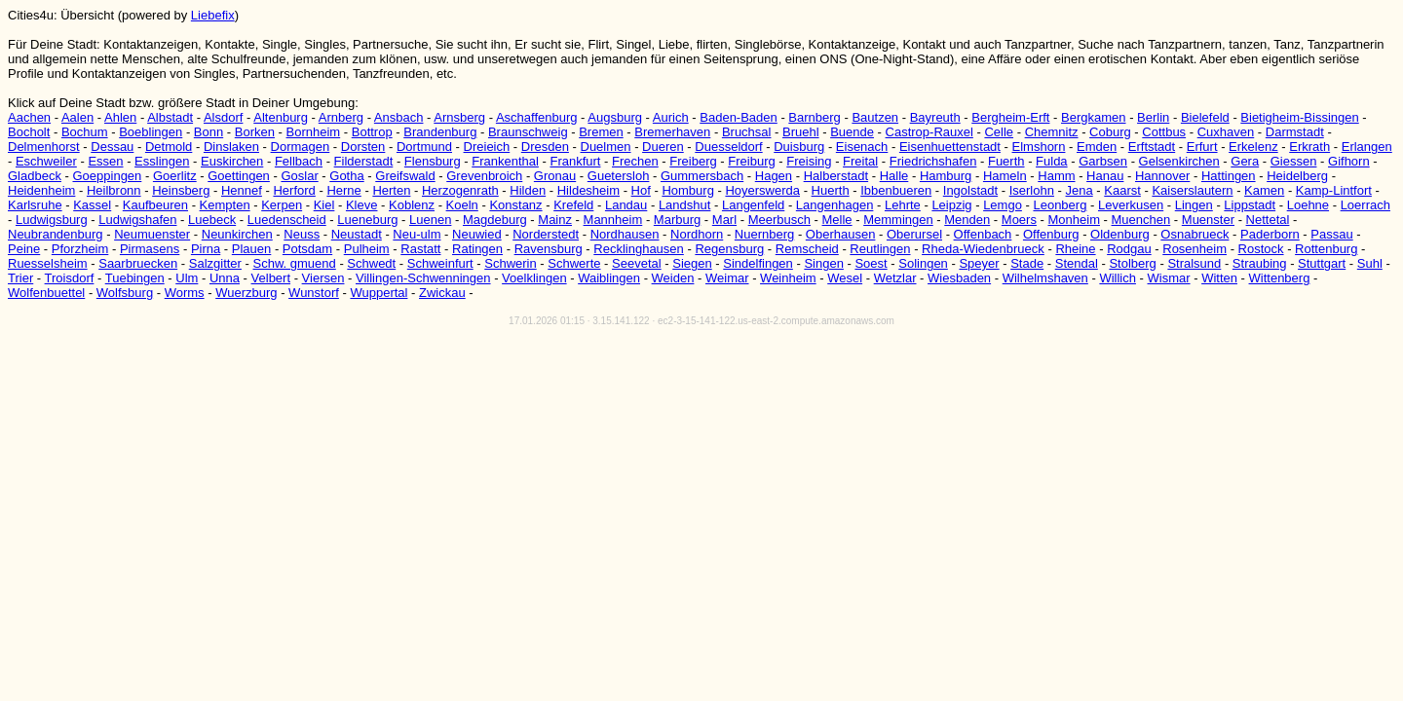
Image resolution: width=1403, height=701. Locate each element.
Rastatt (420, 248)
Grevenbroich (484, 175)
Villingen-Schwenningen (423, 278)
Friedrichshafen (933, 161)
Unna (224, 278)
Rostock (1261, 248)
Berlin (1153, 117)
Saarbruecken (137, 263)
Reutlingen (880, 248)
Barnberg (814, 117)
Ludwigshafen (137, 219)
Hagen (773, 175)
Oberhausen (841, 234)
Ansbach (399, 117)
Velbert (270, 278)
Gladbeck (34, 175)
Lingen (1194, 205)
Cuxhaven (1226, 132)
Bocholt (29, 132)
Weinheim (788, 278)
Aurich (671, 117)
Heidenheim (41, 190)
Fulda (1052, 161)
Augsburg (615, 117)
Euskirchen (232, 161)
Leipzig (951, 205)
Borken (255, 132)
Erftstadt (1151, 146)
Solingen (923, 263)
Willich (1117, 278)
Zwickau (442, 292)
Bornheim (313, 132)
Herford (294, 190)
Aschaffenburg (537, 117)
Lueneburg (367, 219)
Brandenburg (439, 132)
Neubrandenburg (55, 234)
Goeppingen (106, 175)
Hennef (241, 190)
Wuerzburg (246, 292)
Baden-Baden (738, 117)
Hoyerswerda (762, 190)
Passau (1331, 234)
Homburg (687, 190)
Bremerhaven (672, 132)
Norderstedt (545, 234)
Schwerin (510, 263)
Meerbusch (779, 219)
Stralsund (1194, 263)
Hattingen (1228, 175)
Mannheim (613, 219)
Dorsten (363, 146)
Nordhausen (625, 234)
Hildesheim (588, 190)
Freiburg (751, 161)
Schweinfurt (440, 263)
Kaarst (1122, 190)
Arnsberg (459, 117)
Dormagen (300, 146)
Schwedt (371, 263)
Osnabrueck (1194, 234)
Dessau (112, 146)
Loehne (1308, 205)
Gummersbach (702, 175)
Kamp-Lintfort (1334, 190)
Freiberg (692, 161)
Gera (1245, 161)
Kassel (92, 205)
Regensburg (729, 248)
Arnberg (341, 117)
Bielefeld (1205, 117)
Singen (823, 263)
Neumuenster (152, 234)
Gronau (555, 175)
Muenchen (1141, 219)
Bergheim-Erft (1010, 117)
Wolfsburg (124, 292)
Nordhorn (696, 234)
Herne (343, 190)
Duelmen (606, 146)
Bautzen (875, 117)
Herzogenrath (460, 190)
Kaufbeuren (155, 205)
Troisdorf (70, 278)
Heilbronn (114, 190)
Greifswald (405, 175)
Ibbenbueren (895, 190)
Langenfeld (753, 205)
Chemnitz (1052, 132)
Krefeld (573, 205)
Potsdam (307, 248)
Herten (391, 190)
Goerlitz (175, 175)
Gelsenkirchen (1179, 161)
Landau (626, 205)
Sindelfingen (758, 263)
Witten (1219, 278)
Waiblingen (609, 278)
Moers (1019, 219)
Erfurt (1202, 146)
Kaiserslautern (1192, 190)
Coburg (1110, 132)
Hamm (1056, 175)
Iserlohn (1031, 190)
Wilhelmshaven (1045, 278)
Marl (724, 219)
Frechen (635, 161)
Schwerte (574, 263)
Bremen (601, 132)
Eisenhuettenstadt (950, 146)
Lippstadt (1249, 205)
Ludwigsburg (52, 219)
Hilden (528, 190)
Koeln (462, 205)
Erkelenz (1253, 146)
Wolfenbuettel (46, 292)
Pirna (205, 248)
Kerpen (281, 205)
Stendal (1076, 263)
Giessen (1293, 161)
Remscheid (807, 248)
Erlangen (1367, 146)
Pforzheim (80, 248)
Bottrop (372, 132)
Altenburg (280, 117)
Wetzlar (895, 278)
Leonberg (1059, 205)
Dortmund (424, 146)
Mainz (555, 219)
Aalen (77, 117)
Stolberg (1132, 263)
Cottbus (1164, 132)
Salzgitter (215, 263)
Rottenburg (1326, 248)
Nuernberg (764, 234)
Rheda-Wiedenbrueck (983, 248)
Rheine (1075, 248)
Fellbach (298, 161)
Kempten (225, 205)
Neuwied (477, 234)
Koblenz (412, 205)
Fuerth (1006, 161)
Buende (852, 132)
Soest (870, 263)
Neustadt (356, 234)
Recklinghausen (638, 248)
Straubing (1259, 263)
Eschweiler (46, 161)
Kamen (1264, 190)
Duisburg (799, 146)
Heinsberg (180, 190)
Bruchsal (747, 132)
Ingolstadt (970, 190)
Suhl (1370, 263)
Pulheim (367, 248)
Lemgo (1002, 205)
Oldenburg (1120, 234)
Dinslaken (231, 146)
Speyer (979, 263)
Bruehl (800, 132)
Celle (998, 132)
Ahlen (120, 117)
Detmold (168, 146)
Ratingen (477, 248)
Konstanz (515, 205)
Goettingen (239, 175)
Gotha (346, 175)
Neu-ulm (416, 234)
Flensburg (432, 161)
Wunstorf (313, 292)
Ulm (186, 278)
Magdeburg (495, 219)
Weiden (673, 278)
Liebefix (213, 15)
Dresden (545, 146)
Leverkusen (1130, 205)
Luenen (430, 219)
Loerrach (1365, 205)
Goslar (299, 175)
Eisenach (862, 146)
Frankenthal (505, 161)
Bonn (208, 132)
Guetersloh (619, 175)
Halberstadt (836, 175)
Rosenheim (1194, 248)
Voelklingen (534, 278)
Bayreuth (935, 117)
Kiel (324, 205)
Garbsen (1103, 161)
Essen (105, 161)
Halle (894, 175)
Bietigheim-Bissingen (1299, 117)
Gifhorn (1349, 161)
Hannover (1162, 175)
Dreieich (487, 146)
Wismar (1169, 278)
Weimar (727, 278)
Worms (185, 292)
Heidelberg (1297, 175)
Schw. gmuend (294, 263)
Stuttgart (1322, 263)
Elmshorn (1039, 146)
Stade (1026, 263)
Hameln (1005, 175)
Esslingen (161, 161)
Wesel (844, 278)
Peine (24, 248)
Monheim (1074, 219)
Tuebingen (135, 278)
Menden (967, 219)
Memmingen (898, 219)
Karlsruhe (35, 205)
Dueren (663, 146)
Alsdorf (223, 117)
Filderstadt (364, 161)
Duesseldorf (728, 146)
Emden (1097, 146)
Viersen (323, 278)
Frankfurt (575, 161)
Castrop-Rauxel (929, 132)
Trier (20, 278)
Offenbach (983, 234)
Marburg (677, 219)
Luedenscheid (286, 219)
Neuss (302, 234)
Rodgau (1129, 248)
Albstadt (170, 117)
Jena (1079, 190)
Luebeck (212, 219)
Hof (641, 190)
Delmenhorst (44, 146)
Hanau (1104, 175)
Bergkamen (1093, 117)
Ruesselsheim (48, 263)
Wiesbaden (959, 278)
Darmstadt (1295, 132)
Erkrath (1309, 146)
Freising (808, 161)
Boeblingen (150, 132)
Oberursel (914, 234)
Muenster (1208, 219)
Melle (837, 219)
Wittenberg (1279, 278)
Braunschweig (528, 132)
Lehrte (903, 205)
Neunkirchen (237, 234)
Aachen (29, 117)
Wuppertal (378, 292)
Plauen (251, 248)
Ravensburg (548, 248)
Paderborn (1270, 234)
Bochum (84, 132)
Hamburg (945, 175)
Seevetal (637, 263)
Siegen (691, 263)
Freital (860, 161)
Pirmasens (149, 248)
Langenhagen (835, 205)
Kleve (362, 205)
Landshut (685, 205)
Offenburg (1051, 234)
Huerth (831, 190)
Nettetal (1268, 219)
